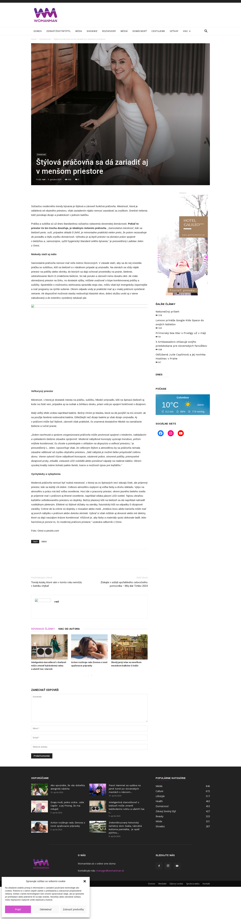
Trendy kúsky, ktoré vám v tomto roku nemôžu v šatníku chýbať (56, 584)
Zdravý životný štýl (58, 31)
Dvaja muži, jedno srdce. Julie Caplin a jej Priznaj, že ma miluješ (67, 805)
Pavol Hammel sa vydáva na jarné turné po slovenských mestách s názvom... (125, 788)
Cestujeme (158, 31)
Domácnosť (139, 31)
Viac (187, 31)
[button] (84, 881)
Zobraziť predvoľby (73, 909)
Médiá (124, 31)
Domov (37, 31)
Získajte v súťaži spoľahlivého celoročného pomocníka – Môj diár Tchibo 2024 (124, 584)
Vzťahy (174, 31)
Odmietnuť (46, 909)
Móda (78, 31)
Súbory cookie (176, 883)
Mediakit (162, 883)
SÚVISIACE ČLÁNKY (43, 628)
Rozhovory (109, 31)
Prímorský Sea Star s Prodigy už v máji (181, 333)
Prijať (18, 909)
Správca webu (192, 883)
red (43, 179)
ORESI (44, 541)
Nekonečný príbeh (167, 311)
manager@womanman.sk (110, 870)
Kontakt (206, 883)
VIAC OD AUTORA (69, 628)
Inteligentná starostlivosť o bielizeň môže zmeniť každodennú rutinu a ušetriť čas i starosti (48, 665)
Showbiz (92, 31)
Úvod (33, 39)
